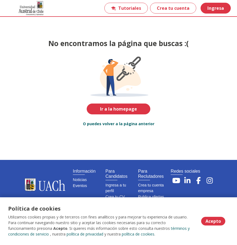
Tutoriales (126, 8)
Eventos (80, 185)
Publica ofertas (151, 197)
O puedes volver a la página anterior (118, 123)
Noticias (80, 180)
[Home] (23, 8)
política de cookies (138, 234)
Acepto (213, 221)
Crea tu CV (115, 197)
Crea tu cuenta (173, 8)
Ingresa (215, 8)
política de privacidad (85, 234)
